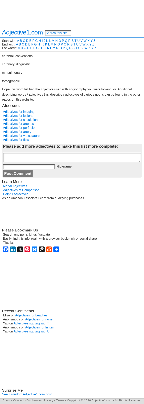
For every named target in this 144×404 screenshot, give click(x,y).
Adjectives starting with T (31, 323)
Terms (60, 400)
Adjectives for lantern (40, 327)
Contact (18, 400)
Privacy (48, 400)
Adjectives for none (38, 319)
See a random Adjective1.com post (27, 394)
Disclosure (33, 400)
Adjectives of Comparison (21, 190)
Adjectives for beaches (31, 315)
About (6, 400)
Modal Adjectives (15, 186)
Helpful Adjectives (15, 194)
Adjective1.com (22, 32)
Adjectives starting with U (32, 331)
